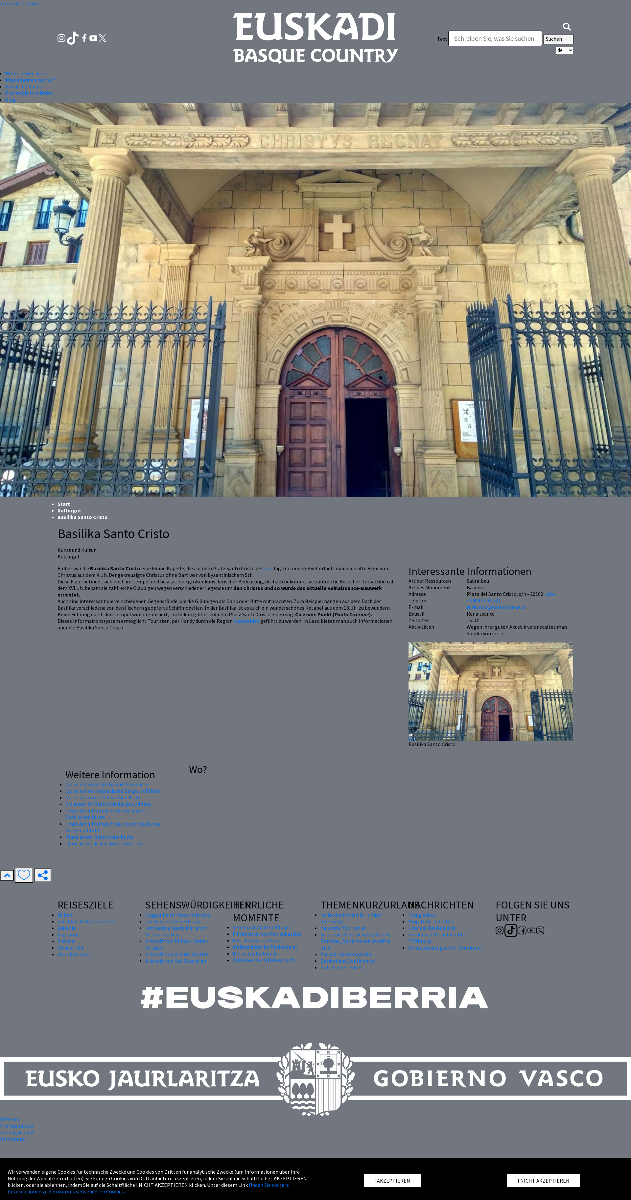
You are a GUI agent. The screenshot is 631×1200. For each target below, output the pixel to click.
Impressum (13, 1139)
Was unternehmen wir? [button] (31, 80)
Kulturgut (69, 510)
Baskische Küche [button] (23, 86)
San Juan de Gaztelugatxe (86, 921)
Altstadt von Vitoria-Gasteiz (177, 954)
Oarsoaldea (246, 621)
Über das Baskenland (431, 928)
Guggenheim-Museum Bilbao (178, 914)
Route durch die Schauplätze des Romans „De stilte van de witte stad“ (356, 941)
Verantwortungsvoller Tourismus (445, 947)
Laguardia (69, 934)
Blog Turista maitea (430, 921)
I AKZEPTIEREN (392, 1180)
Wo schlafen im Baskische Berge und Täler (112, 791)
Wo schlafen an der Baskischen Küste (106, 784)
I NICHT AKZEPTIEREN (544, 1180)
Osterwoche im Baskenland (263, 960)
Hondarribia (71, 947)
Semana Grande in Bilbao (261, 927)
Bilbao (65, 914)
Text (442, 38)
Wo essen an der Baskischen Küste (103, 797)
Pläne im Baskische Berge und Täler (105, 843)
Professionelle (16, 1125)
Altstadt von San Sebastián (175, 960)
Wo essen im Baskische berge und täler (108, 804)
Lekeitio (67, 928)
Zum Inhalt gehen (20, 3)
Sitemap (9, 1119)
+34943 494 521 (484, 600)
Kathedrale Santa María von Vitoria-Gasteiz (176, 931)
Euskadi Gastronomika (345, 954)
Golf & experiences (341, 967)
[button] (567, 25)
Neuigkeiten (422, 914)
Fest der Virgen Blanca (258, 940)
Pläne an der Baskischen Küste (99, 837)
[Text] (495, 38)
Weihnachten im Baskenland (265, 947)
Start (64, 504)
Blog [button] (10, 99)
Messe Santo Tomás (255, 953)
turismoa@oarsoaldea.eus (496, 607)
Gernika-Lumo (74, 954)
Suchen (558, 39)
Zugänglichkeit (17, 1132)
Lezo (267, 568)
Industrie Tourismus (342, 928)
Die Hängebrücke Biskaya (173, 921)
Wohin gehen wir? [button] (25, 73)
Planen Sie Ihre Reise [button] (28, 93)
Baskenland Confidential (348, 960)
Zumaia (66, 941)
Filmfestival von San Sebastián (267, 933)
